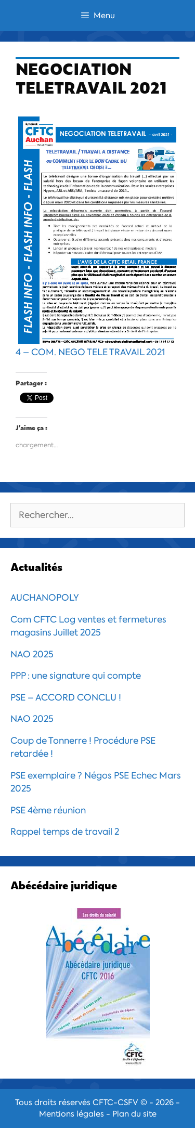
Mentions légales (71, 1114)
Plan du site (134, 1114)
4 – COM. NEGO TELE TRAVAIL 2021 (97, 236)
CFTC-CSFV (115, 1102)
